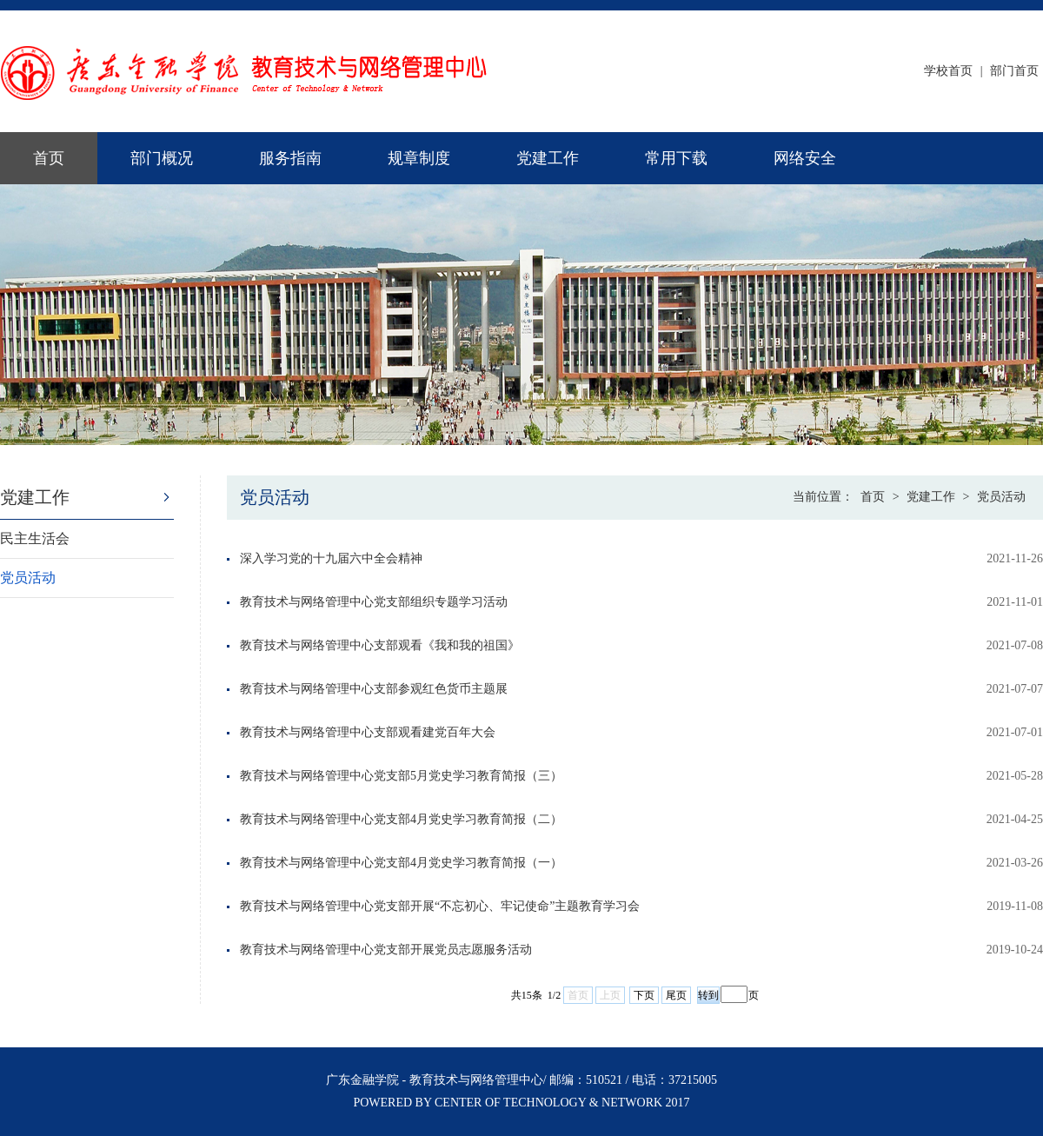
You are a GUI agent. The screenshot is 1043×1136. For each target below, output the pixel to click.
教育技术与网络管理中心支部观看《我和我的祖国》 (380, 645)
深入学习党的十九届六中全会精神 (331, 558)
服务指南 (290, 158)
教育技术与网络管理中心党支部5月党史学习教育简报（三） (401, 775)
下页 (644, 995)
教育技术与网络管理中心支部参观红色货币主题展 (374, 688)
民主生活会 (35, 538)
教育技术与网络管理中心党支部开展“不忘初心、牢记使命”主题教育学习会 (440, 906)
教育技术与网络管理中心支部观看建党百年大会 (367, 732)
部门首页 (1014, 70)
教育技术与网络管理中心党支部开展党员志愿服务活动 (386, 949)
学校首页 (948, 70)
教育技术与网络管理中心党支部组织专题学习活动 (374, 601)
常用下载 (676, 158)
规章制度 (419, 158)
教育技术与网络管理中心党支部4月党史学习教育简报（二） (401, 819)
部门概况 (161, 158)
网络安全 (805, 158)
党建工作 (547, 158)
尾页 (676, 995)
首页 (48, 158)
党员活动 (28, 577)
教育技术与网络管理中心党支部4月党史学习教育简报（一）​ (401, 862)
